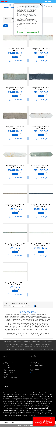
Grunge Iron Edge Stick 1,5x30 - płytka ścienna (15, 283)
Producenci (6, 365)
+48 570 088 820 (34, 369)
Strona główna (7, 12)
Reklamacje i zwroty (9, 374)
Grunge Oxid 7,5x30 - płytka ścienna (41, 49)
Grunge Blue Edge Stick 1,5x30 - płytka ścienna (41, 205)
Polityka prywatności (10, 371)
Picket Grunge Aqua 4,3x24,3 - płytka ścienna (40, 166)
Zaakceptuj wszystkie (32, 32)
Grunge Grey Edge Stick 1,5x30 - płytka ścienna (15, 205)
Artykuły (5, 376)
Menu (6, 1)
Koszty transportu (9, 372)
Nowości (5, 364)
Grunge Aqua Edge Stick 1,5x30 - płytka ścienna (15, 244)
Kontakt (5, 369)
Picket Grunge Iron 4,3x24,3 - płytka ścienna (41, 127)
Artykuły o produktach (10, 378)
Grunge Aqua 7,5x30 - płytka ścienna (15, 88)
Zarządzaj (21, 32)
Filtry (5, 25)
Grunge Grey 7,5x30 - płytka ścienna (15, 127)
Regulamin (6, 367)
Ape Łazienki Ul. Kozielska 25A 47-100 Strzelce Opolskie (36, 363)
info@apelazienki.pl (35, 371)
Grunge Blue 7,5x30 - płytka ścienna (41, 88)
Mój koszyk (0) (49, 6)
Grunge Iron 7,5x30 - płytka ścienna (15, 49)
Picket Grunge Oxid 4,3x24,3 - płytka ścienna (15, 166)
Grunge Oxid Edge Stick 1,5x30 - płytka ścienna (41, 244)
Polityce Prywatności (25, 28)
